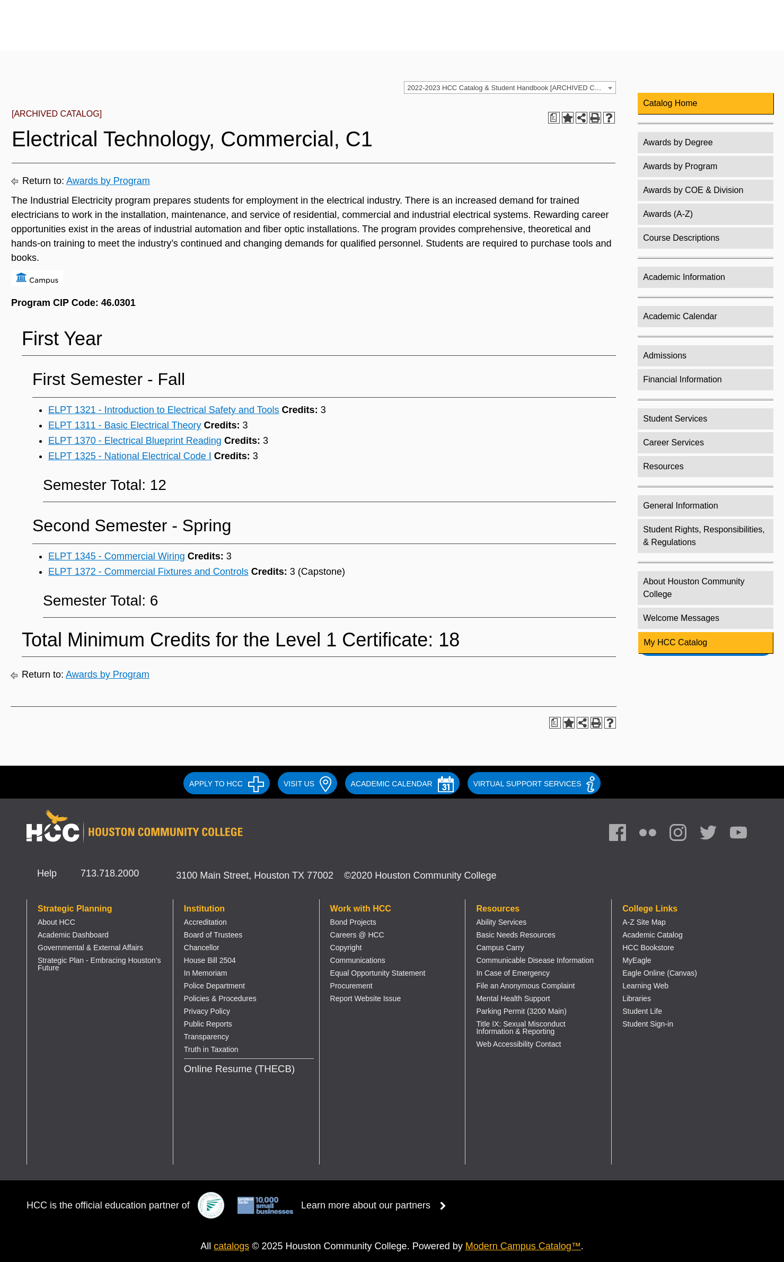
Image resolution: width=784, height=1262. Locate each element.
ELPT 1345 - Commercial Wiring (116, 556)
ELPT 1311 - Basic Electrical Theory (124, 425)
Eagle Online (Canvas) (659, 973)
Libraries (636, 998)
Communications (357, 960)
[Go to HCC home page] (135, 33)
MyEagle (636, 960)
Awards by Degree (677, 142)
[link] (683, 835)
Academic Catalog (652, 935)
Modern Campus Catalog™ (523, 1246)
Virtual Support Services (534, 783)
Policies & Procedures (220, 998)
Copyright (346, 947)
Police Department (214, 985)
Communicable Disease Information (535, 960)
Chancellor (201, 947)
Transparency (206, 1036)
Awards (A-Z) (668, 213)
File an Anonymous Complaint (525, 985)
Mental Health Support (513, 998)
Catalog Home (670, 103)
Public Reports (208, 1024)
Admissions (664, 355)
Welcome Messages (681, 618)
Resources (663, 466)
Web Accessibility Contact (518, 1044)
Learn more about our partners (377, 1205)
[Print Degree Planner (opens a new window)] (554, 118)
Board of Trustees (213, 935)
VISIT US (307, 783)
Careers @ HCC (357, 935)
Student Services (675, 418)
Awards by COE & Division (693, 190)
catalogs (231, 1246)
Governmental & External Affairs (90, 947)
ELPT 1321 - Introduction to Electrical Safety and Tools (163, 410)
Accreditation (205, 922)
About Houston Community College (693, 588)
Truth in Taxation (211, 1049)
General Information (680, 505)
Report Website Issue (365, 998)
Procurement (351, 985)
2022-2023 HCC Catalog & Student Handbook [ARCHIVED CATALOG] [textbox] (511, 88)
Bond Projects (353, 922)
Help (47, 873)
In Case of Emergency (513, 973)
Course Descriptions (681, 237)
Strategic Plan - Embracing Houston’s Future (99, 964)
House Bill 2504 (210, 960)
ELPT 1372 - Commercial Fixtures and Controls (148, 571)
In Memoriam (205, 973)
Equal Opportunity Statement (378, 973)
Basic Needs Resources (515, 935)
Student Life (642, 1011)
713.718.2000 (110, 873)
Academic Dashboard (73, 935)
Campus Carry (500, 947)
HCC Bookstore (648, 947)
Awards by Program (108, 181)
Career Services (673, 442)
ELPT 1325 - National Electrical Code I (130, 456)
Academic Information (684, 277)
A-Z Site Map (644, 922)
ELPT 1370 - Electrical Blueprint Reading (135, 440)
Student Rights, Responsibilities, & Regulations (703, 536)
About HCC (56, 922)
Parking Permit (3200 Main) (521, 1011)
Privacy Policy (207, 1011)
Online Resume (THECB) (239, 1068)
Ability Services (501, 922)
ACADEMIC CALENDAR (402, 783)
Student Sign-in (647, 1024)
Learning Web (645, 985)
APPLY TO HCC (226, 783)
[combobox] (510, 87)
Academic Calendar (680, 316)
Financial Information (682, 379)
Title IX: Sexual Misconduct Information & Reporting (520, 1028)
